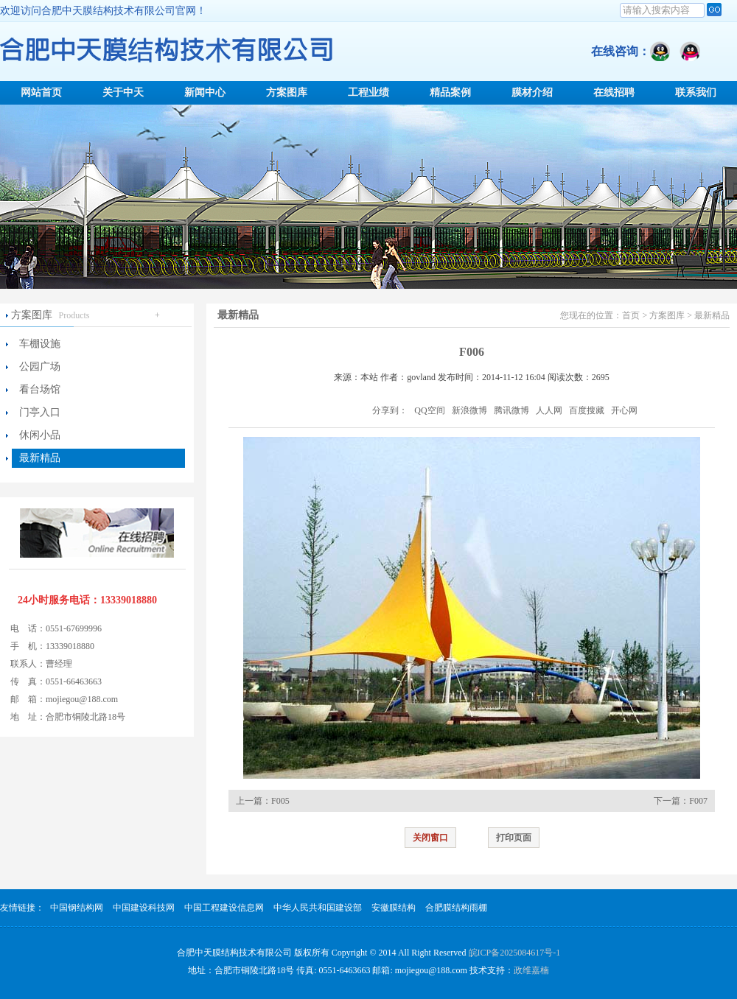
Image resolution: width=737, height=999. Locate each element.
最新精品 (39, 457)
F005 (280, 801)
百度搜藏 (586, 410)
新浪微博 (469, 410)
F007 (698, 801)
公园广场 (39, 366)
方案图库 (286, 92)
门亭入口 (39, 412)
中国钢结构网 (76, 907)
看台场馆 (39, 389)
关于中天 (123, 92)
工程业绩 (368, 92)
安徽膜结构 (393, 907)
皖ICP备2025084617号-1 (515, 952)
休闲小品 (39, 435)
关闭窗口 (430, 837)
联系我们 (695, 92)
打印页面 (513, 837)
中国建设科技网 (144, 907)
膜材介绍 (532, 92)
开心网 (624, 410)
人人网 (549, 410)
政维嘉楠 (531, 970)
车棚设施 (39, 343)
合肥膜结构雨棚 (456, 907)
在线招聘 (614, 92)
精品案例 (450, 92)
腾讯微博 (511, 410)
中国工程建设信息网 (224, 907)
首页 (631, 315)
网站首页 (41, 92)
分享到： (390, 410)
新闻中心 (205, 92)
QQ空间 (429, 410)
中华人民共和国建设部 (317, 907)
